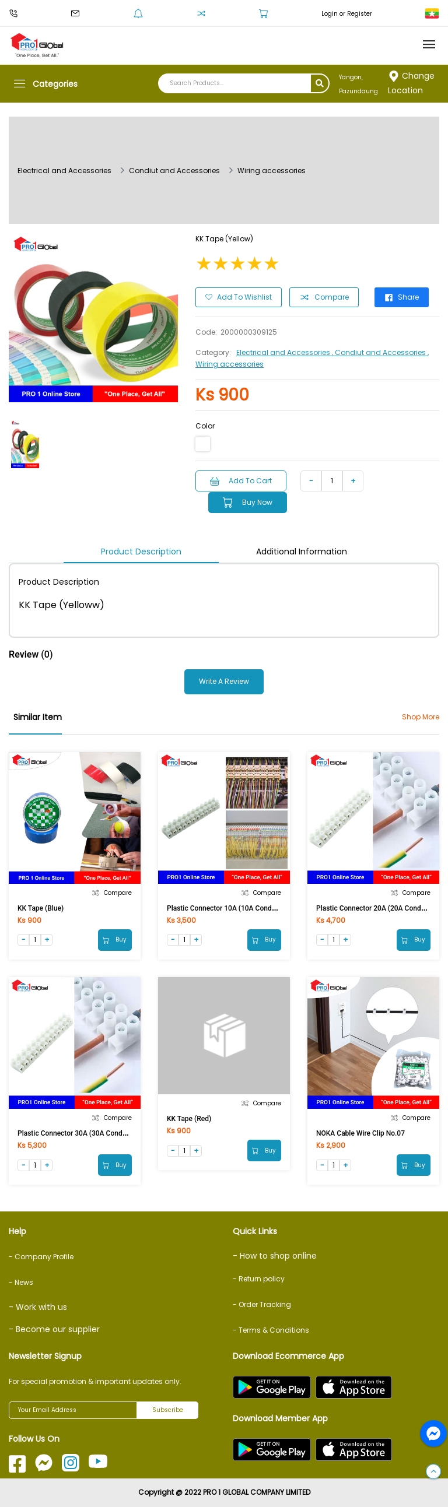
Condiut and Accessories (174, 170)
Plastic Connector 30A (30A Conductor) (79, 1133)
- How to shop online (275, 1256)
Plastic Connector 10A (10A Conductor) (228, 907)
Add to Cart (241, 480)
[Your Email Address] (73, 1410)
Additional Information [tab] (301, 550)
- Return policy (259, 1279)
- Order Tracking (262, 1304)
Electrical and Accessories (64, 170)
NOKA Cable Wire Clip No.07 (360, 1133)
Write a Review (224, 681)
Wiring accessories (271, 170)
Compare (324, 296)
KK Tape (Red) (189, 1118)
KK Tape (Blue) (41, 907)
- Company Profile (41, 1257)
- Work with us (38, 1307)
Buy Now (249, 501)
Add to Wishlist (238, 296)
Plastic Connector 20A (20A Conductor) (378, 907)
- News (21, 1282)
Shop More (420, 716)
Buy (115, 939)
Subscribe (167, 1410)
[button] (433, 1472)
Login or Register (346, 13)
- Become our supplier (54, 1329)
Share (403, 296)
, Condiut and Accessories (380, 352)
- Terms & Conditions (271, 1330)
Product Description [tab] (141, 550)
